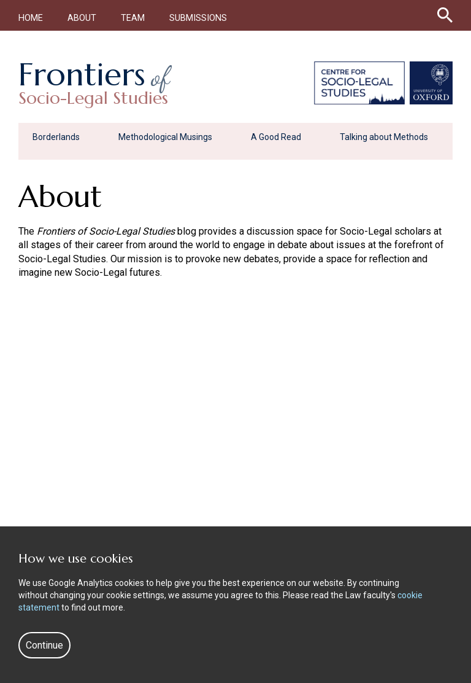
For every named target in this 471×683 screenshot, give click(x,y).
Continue (44, 645)
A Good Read (276, 137)
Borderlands (56, 137)
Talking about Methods (384, 137)
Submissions (198, 18)
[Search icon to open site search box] (445, 12)
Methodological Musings (165, 137)
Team (133, 18)
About (81, 18)
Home (30, 18)
